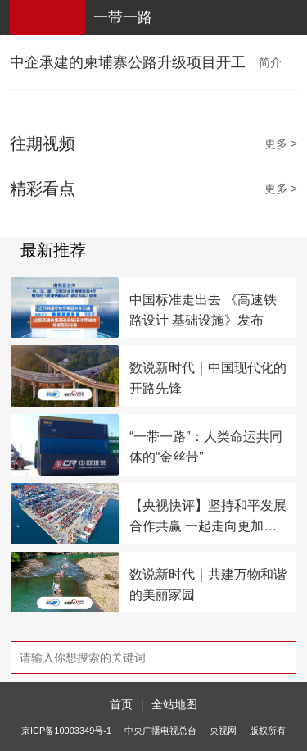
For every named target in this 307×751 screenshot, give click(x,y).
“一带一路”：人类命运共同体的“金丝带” (205, 447)
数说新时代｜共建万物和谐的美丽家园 (208, 584)
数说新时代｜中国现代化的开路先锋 (208, 378)
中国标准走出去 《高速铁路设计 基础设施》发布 (203, 310)
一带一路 (122, 17)
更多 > (280, 143)
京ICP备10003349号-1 (66, 730)
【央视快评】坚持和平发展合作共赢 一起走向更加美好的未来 (208, 517)
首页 (121, 704)
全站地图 (174, 704)
